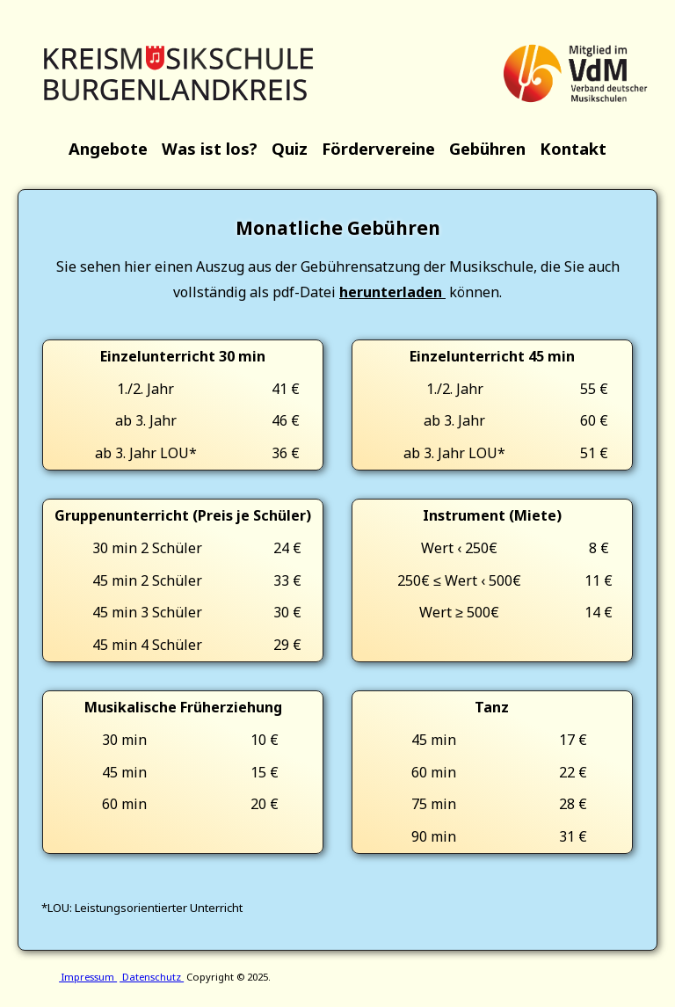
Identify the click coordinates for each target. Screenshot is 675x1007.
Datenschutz (152, 976)
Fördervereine (378, 148)
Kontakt (573, 148)
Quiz (289, 148)
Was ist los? (209, 148)
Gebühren (487, 148)
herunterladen (392, 292)
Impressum (88, 976)
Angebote (108, 148)
